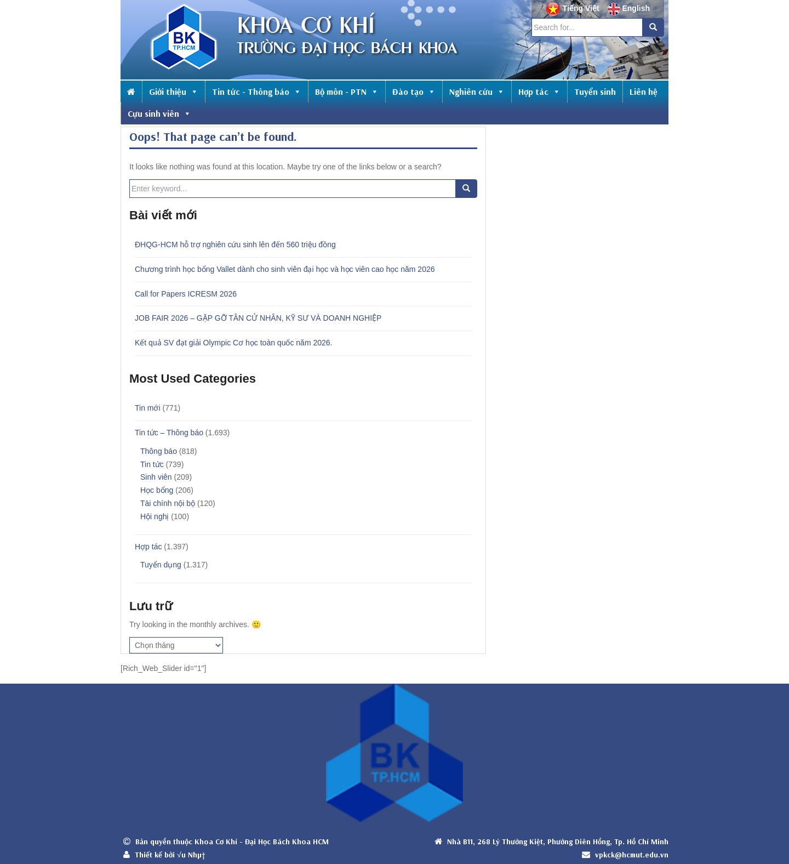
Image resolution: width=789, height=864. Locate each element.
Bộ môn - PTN (347, 91)
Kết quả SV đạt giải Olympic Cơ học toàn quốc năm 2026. (234, 342)
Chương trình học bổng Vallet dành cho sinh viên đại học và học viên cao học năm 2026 (285, 269)
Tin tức (152, 464)
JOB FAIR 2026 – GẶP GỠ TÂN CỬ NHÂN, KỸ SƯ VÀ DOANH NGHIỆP (258, 318)
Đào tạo (414, 91)
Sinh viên (156, 477)
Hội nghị (154, 516)
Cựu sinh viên (159, 113)
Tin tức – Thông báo (169, 432)
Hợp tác (539, 91)
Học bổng (156, 490)
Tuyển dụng (160, 564)
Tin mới (148, 407)
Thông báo (158, 451)
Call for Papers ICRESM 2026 (186, 293)
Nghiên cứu (477, 91)
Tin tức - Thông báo (256, 91)
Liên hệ (644, 91)
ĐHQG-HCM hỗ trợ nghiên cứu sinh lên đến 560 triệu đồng (235, 244)
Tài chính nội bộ (167, 503)
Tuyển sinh (595, 91)
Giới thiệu (173, 91)
